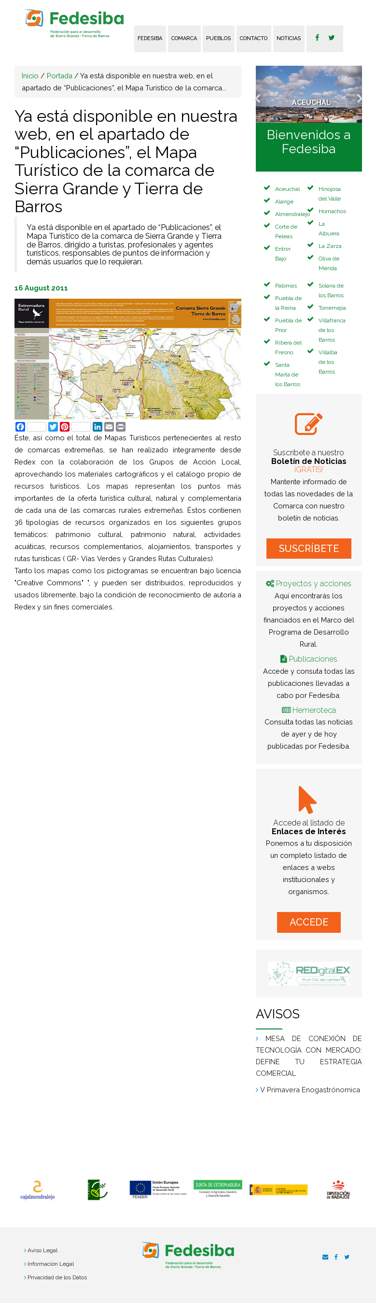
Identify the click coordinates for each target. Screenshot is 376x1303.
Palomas (286, 285)
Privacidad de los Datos (57, 1277)
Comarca (184, 38)
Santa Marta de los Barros (287, 375)
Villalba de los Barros (328, 362)
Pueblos (218, 38)
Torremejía (332, 307)
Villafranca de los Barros (332, 330)
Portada (59, 76)
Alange (284, 201)
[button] (264, 94)
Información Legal (51, 1263)
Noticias (289, 38)
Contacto (253, 38)
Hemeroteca (314, 710)
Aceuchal (287, 189)
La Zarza (330, 246)
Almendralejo (292, 214)
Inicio (30, 76)
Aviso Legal (42, 1250)
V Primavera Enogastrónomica (310, 1090)
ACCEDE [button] (309, 922)
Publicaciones (313, 659)
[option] (37, 1190)
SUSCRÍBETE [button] (309, 548)
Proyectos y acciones (313, 583)
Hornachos (332, 211)
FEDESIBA (150, 38)
